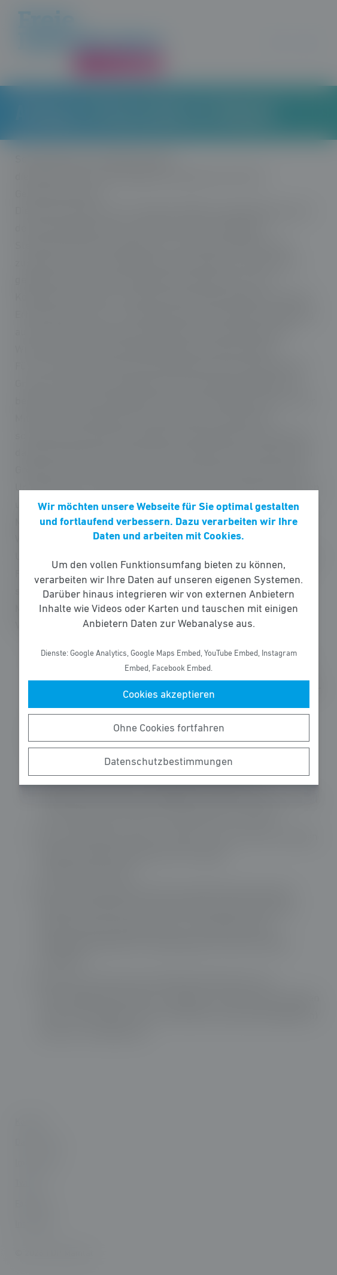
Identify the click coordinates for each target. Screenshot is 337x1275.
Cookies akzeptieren (169, 694)
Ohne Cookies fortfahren (168, 727)
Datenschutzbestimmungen (168, 761)
